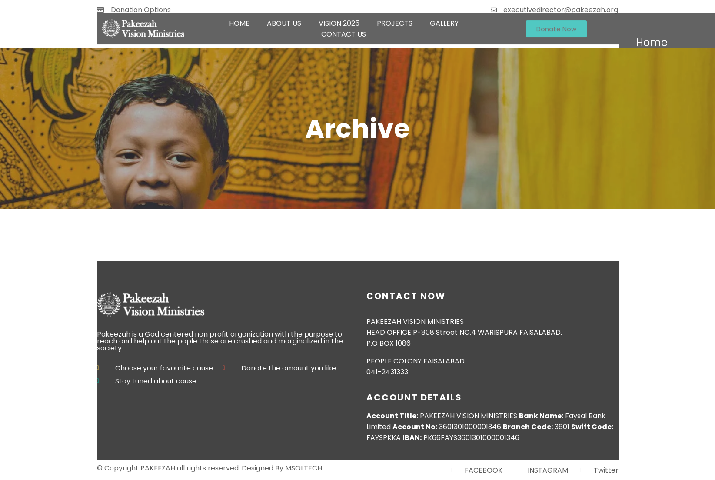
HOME (239, 19)
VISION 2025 (339, 19)
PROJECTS (394, 19)
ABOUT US (284, 19)
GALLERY (444, 19)
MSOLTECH (303, 468)
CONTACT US (343, 30)
